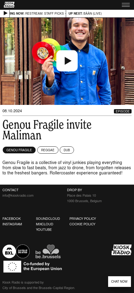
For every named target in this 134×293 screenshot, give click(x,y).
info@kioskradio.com (18, 195)
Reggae (48, 150)
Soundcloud (48, 218)
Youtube (44, 229)
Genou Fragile (19, 150)
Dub (67, 150)
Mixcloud (44, 224)
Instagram (12, 224)
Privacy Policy (82, 218)
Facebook (11, 218)
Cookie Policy (82, 224)
